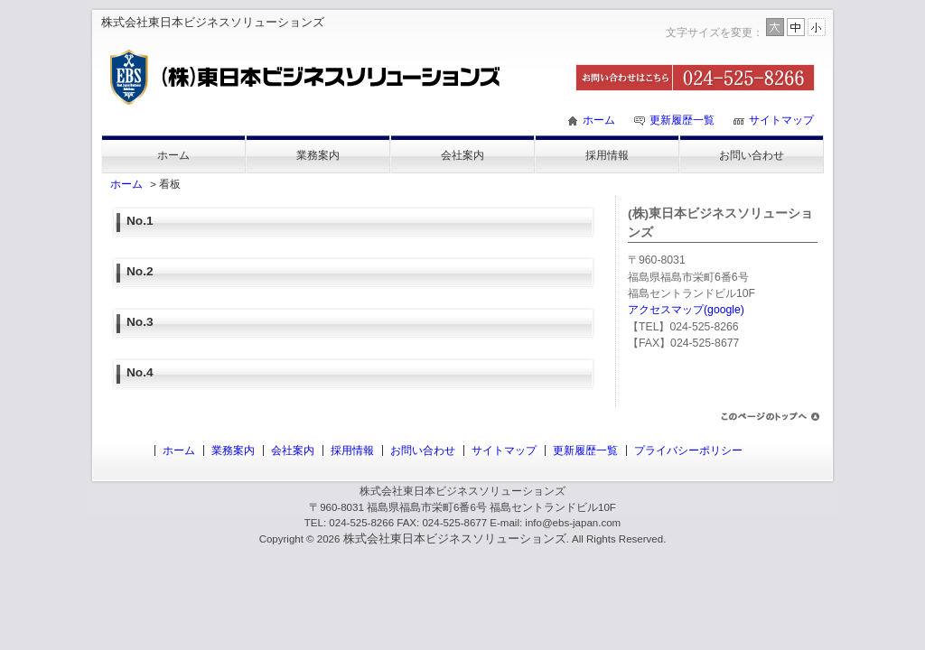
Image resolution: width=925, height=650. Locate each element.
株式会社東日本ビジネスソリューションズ (454, 538)
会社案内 (462, 155)
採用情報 (607, 155)
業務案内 (318, 155)
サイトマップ (781, 120)
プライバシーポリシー (688, 450)
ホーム (599, 120)
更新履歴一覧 (682, 120)
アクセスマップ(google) (686, 309)
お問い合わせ (751, 155)
